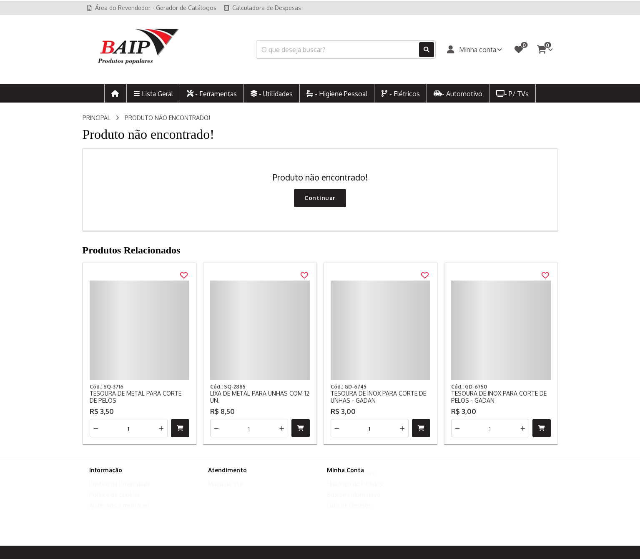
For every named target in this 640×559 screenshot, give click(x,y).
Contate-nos (225, 480)
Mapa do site (225, 491)
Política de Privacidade (119, 491)
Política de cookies (114, 502)
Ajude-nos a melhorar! (119, 513)
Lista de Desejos (349, 513)
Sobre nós (103, 480)
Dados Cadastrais (350, 480)
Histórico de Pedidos (355, 491)
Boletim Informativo (353, 502)
